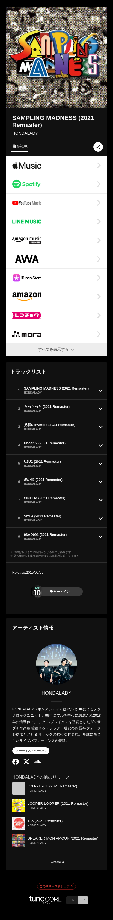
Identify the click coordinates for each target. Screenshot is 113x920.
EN (72, 900)
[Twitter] (26, 763)
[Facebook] (15, 764)
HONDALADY (25, 133)
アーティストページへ (31, 750)
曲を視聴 (20, 146)
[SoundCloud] (37, 762)
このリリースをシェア (56, 886)
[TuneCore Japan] (45, 902)
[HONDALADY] (56, 664)
